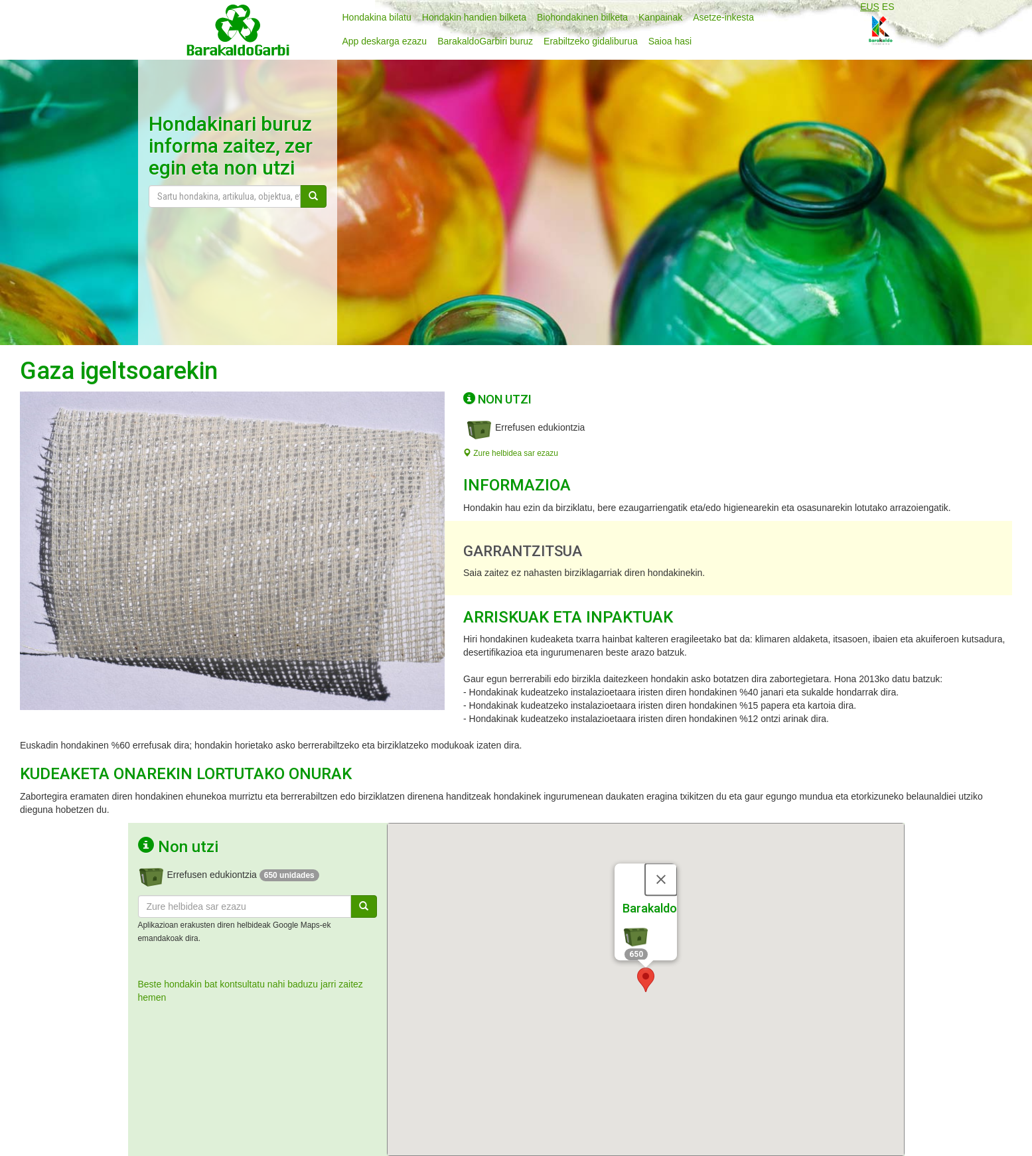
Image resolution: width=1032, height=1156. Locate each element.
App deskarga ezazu (384, 41)
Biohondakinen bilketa (582, 17)
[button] (645, 978)
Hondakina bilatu (376, 17)
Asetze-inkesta (723, 17)
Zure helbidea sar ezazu (510, 453)
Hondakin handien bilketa (474, 17)
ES (888, 6)
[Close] (661, 878)
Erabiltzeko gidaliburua (591, 41)
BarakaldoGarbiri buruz (485, 41)
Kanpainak (660, 17)
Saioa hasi (670, 41)
